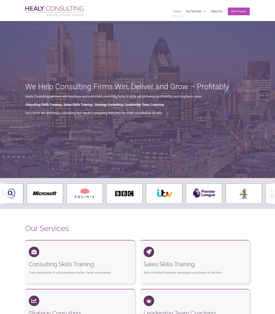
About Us (216, 11)
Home (177, 11)
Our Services (196, 11)
